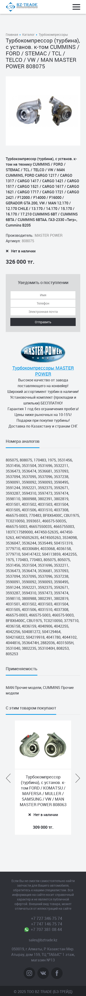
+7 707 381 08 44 (46, 929)
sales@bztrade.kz (43, 939)
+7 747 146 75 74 (46, 924)
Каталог (28, 34)
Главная (12, 34)
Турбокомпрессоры (53, 34)
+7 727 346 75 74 (46, 918)
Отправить (43, 322)
